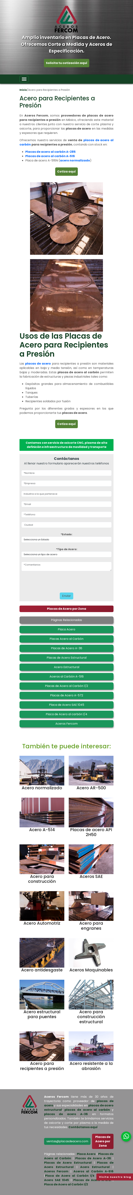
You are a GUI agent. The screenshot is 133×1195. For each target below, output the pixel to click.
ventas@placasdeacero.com (67, 1141)
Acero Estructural (95, 1167)
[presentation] (56, 580)
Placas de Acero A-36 (93, 1158)
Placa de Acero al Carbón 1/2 (66, 1184)
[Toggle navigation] (24, 79)
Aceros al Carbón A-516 (93, 1171)
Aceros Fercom (56, 1171)
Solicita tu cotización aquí (66, 63)
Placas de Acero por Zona (66, 609)
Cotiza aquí (66, 171)
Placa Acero (86, 1154)
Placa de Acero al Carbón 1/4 (69, 1176)
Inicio (23, 90)
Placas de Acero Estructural (68, 1163)
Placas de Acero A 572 (92, 1180)
